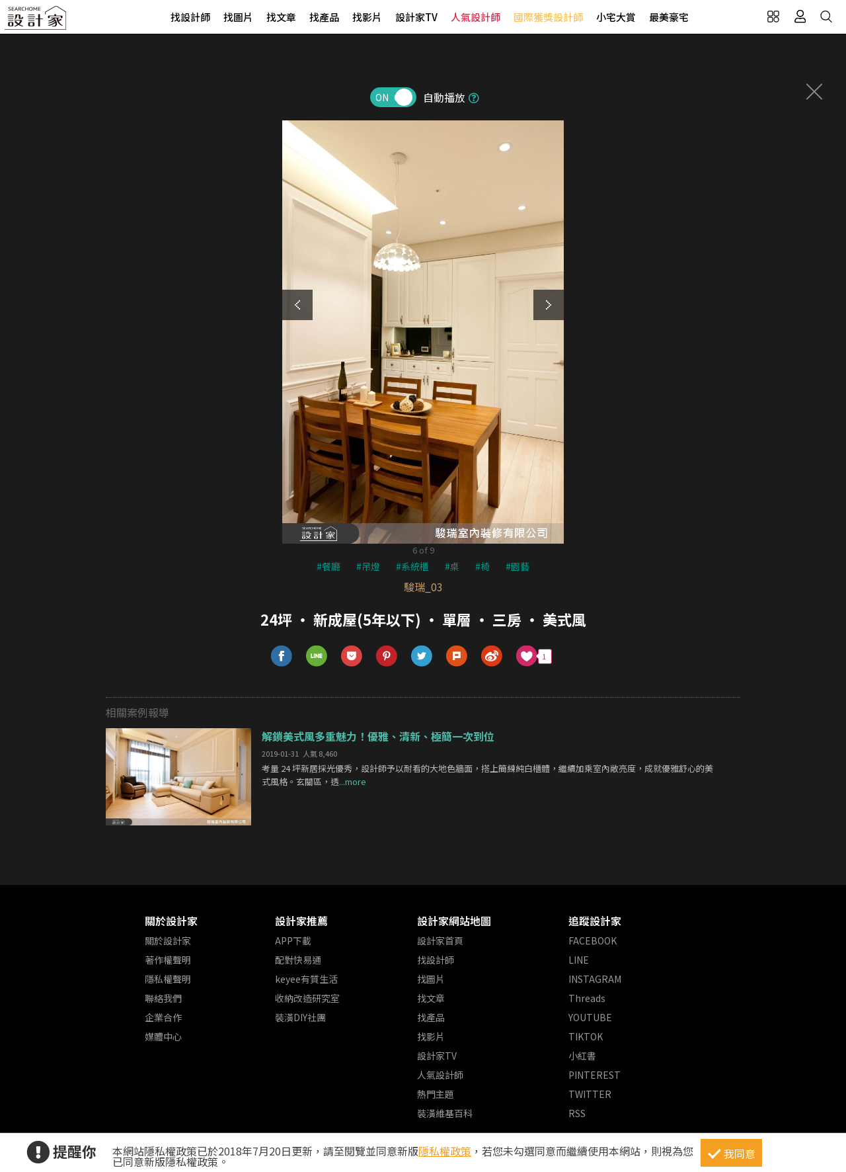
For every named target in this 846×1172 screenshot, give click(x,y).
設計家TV (416, 17)
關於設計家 (171, 921)
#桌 (452, 566)
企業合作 (163, 1017)
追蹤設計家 (594, 921)
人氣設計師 (475, 17)
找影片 (367, 17)
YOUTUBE (590, 1017)
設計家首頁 (440, 940)
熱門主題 (435, 1094)
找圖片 (238, 17)
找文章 (281, 17)
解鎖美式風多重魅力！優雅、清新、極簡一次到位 (378, 736)
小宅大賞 (616, 17)
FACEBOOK (592, 940)
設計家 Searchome (36, 21)
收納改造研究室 (307, 998)
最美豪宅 (669, 17)
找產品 (324, 17)
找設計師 (190, 17)
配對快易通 (298, 959)
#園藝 (517, 566)
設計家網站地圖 (454, 921)
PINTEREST (594, 1074)
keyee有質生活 (306, 978)
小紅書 (582, 1055)
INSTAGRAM (594, 978)
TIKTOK (585, 1036)
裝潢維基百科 (445, 1113)
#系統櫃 (412, 566)
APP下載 (293, 940)
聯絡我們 (163, 998)
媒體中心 (163, 1036)
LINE (578, 959)
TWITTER (589, 1094)
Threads (586, 998)
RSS (577, 1113)
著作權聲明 (168, 959)
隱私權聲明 (168, 978)
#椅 (482, 566)
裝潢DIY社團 (300, 1017)
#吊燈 (368, 566)
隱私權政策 (444, 1151)
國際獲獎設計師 (548, 17)
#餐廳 (328, 566)
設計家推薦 (301, 921)
